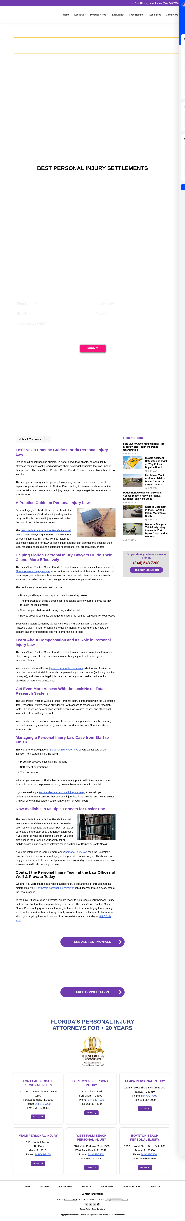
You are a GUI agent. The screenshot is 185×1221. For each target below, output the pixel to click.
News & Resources (131, 1186)
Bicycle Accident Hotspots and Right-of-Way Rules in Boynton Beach (156, 462)
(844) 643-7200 (171, 3)
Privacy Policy (85, 1209)
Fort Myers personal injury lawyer (55, 887)
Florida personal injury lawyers (33, 571)
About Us (44, 1186)
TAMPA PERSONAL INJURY (145, 1081)
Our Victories (107, 1186)
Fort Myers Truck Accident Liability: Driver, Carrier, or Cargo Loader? (155, 480)
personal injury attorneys (64, 749)
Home (27, 1186)
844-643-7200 (43, 1103)
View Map (38, 1117)
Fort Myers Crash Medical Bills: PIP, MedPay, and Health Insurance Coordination (143, 446)
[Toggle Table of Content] (45, 439)
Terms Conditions (98, 1209)
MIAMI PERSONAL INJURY (38, 1135)
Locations (86, 1186)
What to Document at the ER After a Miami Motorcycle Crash (155, 511)
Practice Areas (65, 1186)
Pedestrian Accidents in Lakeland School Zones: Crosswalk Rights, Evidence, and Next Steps (142, 495)
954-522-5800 (70, 1199)
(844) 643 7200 (146, 563)
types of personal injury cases (66, 668)
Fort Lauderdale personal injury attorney (61, 792)
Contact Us (155, 1186)
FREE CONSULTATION (146, 569)
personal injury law (76, 852)
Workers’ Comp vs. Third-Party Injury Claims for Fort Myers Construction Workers (156, 530)
